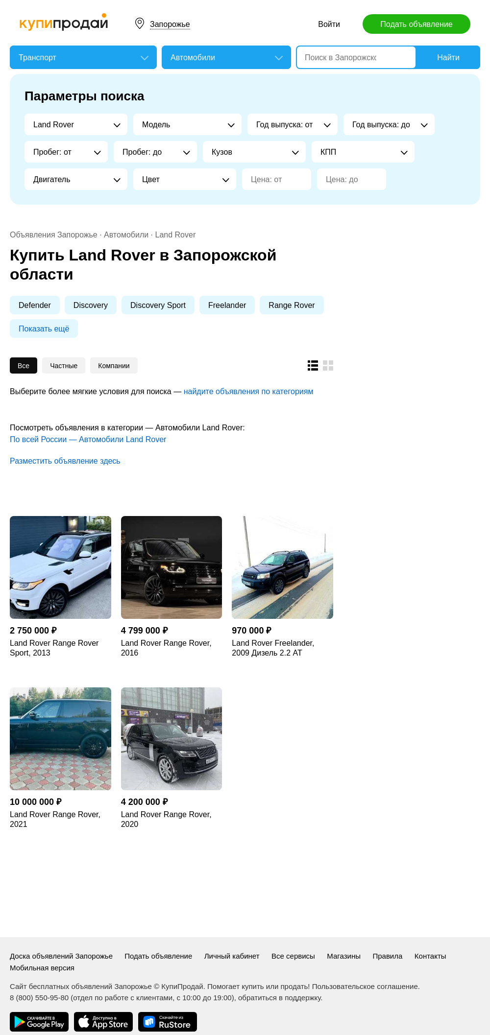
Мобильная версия (42, 968)
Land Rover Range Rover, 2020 (166, 819)
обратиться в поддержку (279, 997)
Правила (387, 956)
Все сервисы (293, 956)
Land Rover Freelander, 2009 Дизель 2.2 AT (273, 648)
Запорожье (170, 24)
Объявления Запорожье (54, 235)
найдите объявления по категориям (249, 391)
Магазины (344, 956)
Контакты (430, 956)
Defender (35, 305)
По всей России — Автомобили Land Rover (88, 439)
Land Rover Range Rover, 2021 (55, 819)
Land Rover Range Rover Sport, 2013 (54, 648)
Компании (113, 366)
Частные (63, 366)
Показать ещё (44, 329)
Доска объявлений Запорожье (62, 956)
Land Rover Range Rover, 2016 (166, 648)
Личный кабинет (232, 956)
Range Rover (292, 305)
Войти (329, 24)
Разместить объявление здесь (65, 461)
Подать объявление (416, 24)
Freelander (227, 305)
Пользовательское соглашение (365, 986)
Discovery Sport (158, 305)
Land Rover (175, 235)
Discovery (91, 305)
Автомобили (126, 235)
